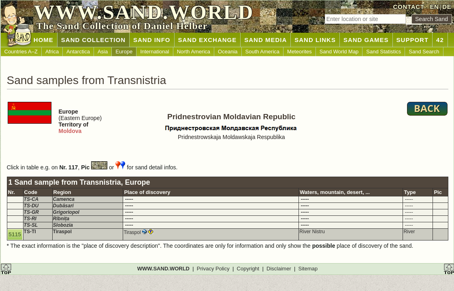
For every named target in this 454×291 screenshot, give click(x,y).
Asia (103, 51)
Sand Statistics (383, 51)
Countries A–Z (21, 51)
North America (193, 51)
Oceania (227, 51)
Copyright (248, 269)
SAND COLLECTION (93, 39)
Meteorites (299, 51)
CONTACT (408, 6)
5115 (15, 234)
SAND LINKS (315, 39)
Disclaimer (278, 269)
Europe (123, 51)
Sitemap (308, 269)
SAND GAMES (366, 39)
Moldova (70, 131)
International (154, 51)
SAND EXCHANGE (207, 39)
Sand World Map (339, 51)
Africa (52, 51)
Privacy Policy (213, 269)
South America (262, 51)
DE (446, 6)
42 (440, 39)
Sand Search (424, 51)
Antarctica (78, 51)
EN (434, 6)
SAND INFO (152, 39)
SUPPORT (412, 39)
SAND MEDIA (265, 39)
